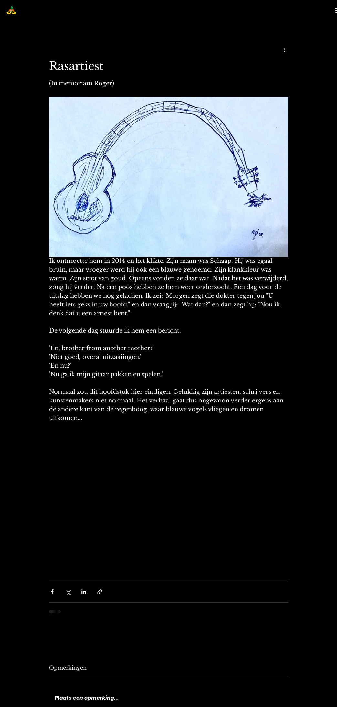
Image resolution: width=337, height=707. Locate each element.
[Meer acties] (284, 49)
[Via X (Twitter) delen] (68, 592)
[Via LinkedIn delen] (84, 592)
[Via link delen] (100, 592)
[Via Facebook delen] (52, 592)
